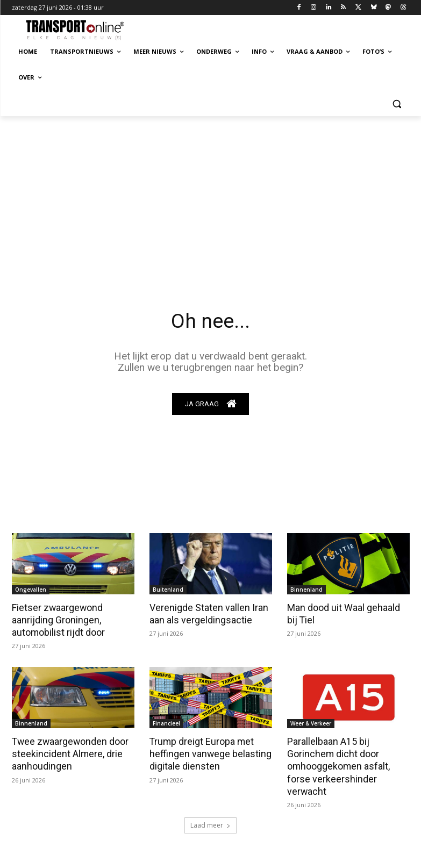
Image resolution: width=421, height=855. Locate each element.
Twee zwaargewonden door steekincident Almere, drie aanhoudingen (68, 752)
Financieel (166, 722)
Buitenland (168, 590)
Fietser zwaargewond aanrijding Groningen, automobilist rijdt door (57, 619)
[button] (397, 103)
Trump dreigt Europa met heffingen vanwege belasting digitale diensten (206, 752)
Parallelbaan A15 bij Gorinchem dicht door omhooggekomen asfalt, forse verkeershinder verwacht (337, 764)
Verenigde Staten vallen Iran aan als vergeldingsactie (205, 613)
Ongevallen (30, 590)
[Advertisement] (210, 196)
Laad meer (210, 820)
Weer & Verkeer (310, 722)
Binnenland (306, 590)
